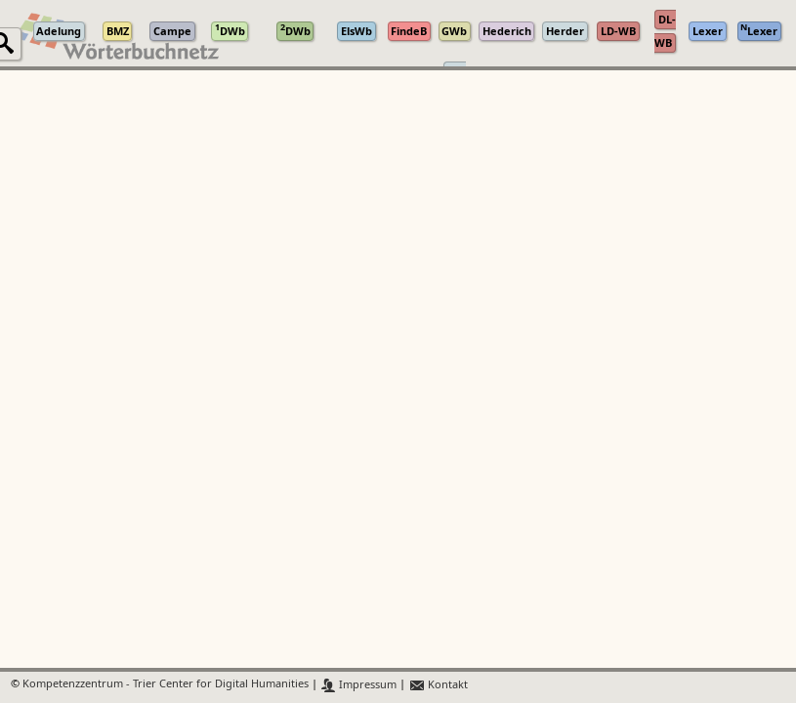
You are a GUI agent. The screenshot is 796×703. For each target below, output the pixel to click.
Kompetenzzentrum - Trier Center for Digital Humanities (165, 685)
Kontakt (438, 685)
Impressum (359, 685)
